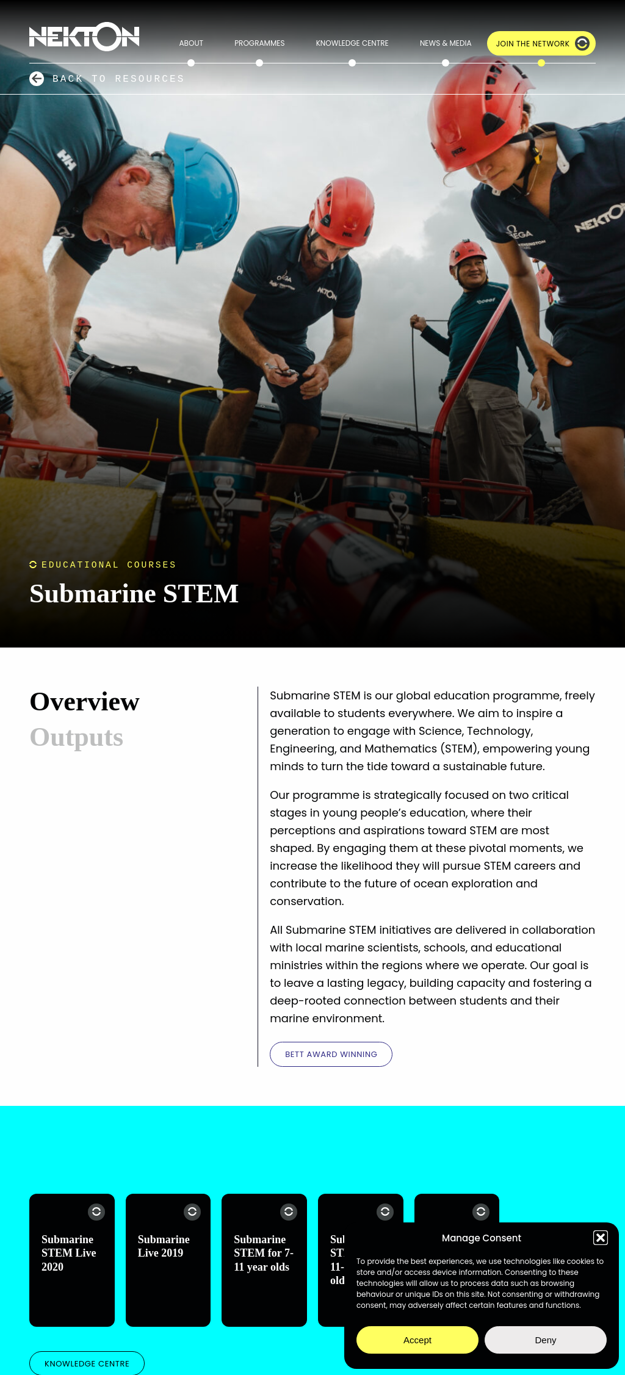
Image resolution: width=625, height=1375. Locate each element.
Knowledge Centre (352, 43)
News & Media (446, 43)
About (191, 43)
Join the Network (533, 43)
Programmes (259, 43)
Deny (545, 1340)
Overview (84, 701)
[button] (600, 1238)
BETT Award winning (331, 1054)
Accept (417, 1340)
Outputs (76, 737)
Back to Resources (119, 78)
